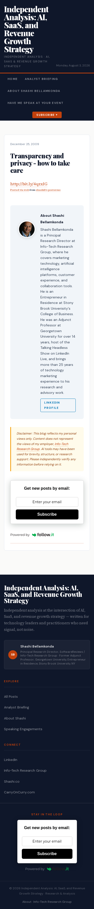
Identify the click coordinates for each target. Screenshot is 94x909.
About (26, 902)
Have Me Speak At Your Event (35, 103)
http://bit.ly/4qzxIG (28, 184)
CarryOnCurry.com (19, 792)
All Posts (11, 696)
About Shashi (15, 718)
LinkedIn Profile (52, 405)
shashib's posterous (48, 190)
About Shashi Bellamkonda (34, 91)
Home (13, 79)
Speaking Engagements (23, 729)
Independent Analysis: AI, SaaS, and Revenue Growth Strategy (26, 28)
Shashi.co (12, 781)
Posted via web (19, 190)
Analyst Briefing (41, 79)
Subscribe (45, 115)
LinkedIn (10, 760)
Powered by (32, 535)
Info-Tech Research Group (25, 770)
